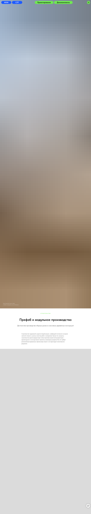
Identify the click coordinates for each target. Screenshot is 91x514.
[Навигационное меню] (88, 2)
